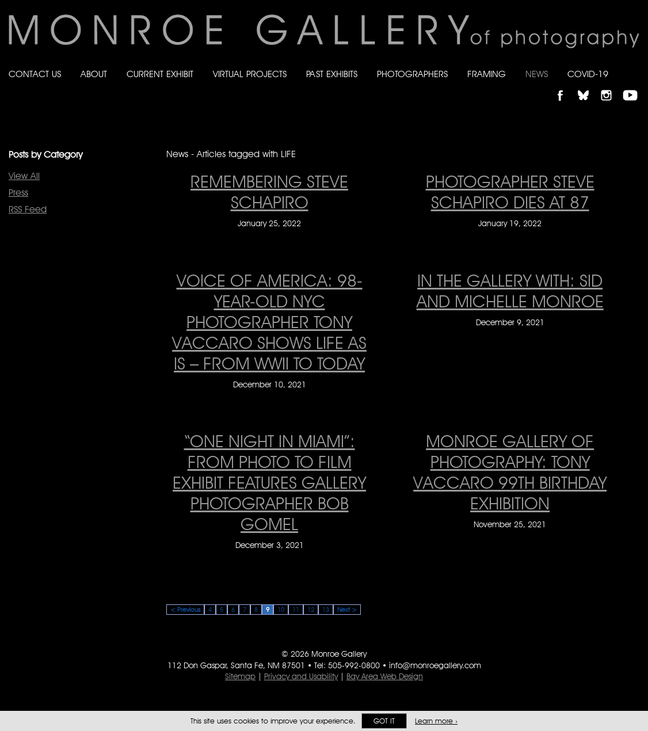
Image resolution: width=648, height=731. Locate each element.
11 (295, 610)
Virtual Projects (250, 73)
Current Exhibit (160, 73)
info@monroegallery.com (435, 665)
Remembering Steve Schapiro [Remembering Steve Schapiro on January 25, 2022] (269, 191)
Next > (347, 610)
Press (18, 192)
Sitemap (240, 676)
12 (310, 610)
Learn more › (436, 721)
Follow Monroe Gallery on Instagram (611, 85)
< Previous (185, 610)
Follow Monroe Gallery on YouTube (634, 85)
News (536, 73)
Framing (486, 73)
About (94, 73)
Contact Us (35, 73)
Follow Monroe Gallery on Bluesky (588, 85)
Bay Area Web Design (384, 676)
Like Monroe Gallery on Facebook (565, 85)
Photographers (412, 73)
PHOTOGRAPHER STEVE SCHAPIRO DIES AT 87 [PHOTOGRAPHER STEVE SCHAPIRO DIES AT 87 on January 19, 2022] (510, 191)
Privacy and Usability (301, 676)
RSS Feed (28, 209)
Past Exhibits (331, 73)
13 (325, 610)
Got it (384, 721)
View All (24, 175)
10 (280, 610)
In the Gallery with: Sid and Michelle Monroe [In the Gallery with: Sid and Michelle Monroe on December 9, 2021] (510, 290)
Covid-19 (587, 73)
